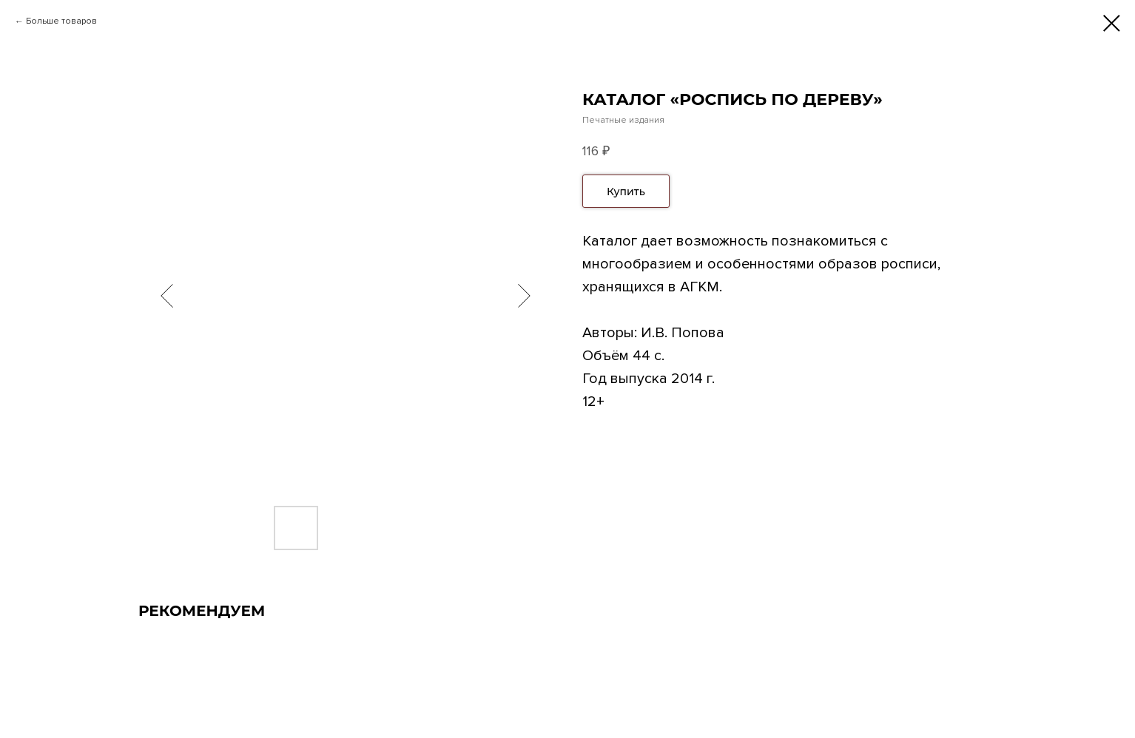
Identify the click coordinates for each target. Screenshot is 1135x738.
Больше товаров (61, 21)
